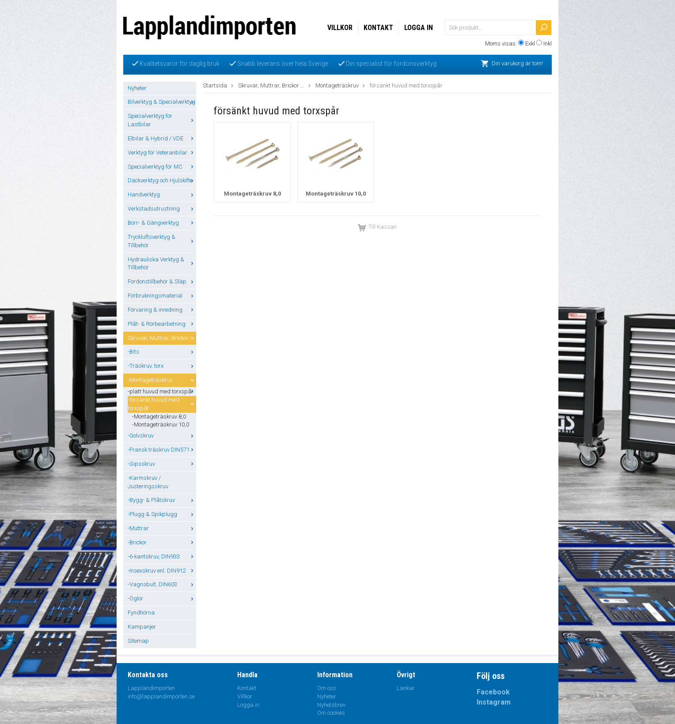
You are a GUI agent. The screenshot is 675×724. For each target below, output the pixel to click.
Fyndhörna (141, 612)
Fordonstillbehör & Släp (162, 281)
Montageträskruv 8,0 (252, 193)
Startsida (215, 85)
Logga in (418, 27)
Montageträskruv (337, 85)
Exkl (530, 43)
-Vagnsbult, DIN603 (162, 584)
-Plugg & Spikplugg (162, 514)
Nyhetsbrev (331, 704)
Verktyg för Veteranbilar (162, 152)
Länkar (406, 688)
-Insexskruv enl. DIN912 (162, 570)
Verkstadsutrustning (162, 208)
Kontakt (378, 27)
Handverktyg (162, 194)
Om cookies (331, 712)
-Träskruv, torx (162, 365)
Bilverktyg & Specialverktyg (162, 101)
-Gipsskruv (162, 463)
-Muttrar (162, 528)
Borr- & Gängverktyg (162, 222)
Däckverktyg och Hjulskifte (162, 180)
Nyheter (137, 88)
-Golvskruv (162, 435)
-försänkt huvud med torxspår (162, 403)
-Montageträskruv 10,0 (160, 424)
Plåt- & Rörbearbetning (162, 324)
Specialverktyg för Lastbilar (162, 120)
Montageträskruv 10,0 (336, 193)
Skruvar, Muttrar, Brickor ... (162, 338)
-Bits (162, 351)
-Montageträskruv (162, 380)
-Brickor (162, 542)
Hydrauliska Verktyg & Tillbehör (162, 263)
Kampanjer (142, 626)
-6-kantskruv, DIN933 (162, 556)
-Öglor (162, 598)
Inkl (547, 43)
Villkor (340, 27)
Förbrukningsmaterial (162, 295)
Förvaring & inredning (162, 309)
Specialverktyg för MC (162, 166)
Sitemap (138, 640)
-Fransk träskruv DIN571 (162, 449)
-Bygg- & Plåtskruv (162, 500)
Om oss (326, 688)
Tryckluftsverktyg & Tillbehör (162, 241)
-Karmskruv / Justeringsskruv (148, 482)
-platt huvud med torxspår (162, 391)
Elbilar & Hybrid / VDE (162, 138)
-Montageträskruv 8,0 (159, 416)
